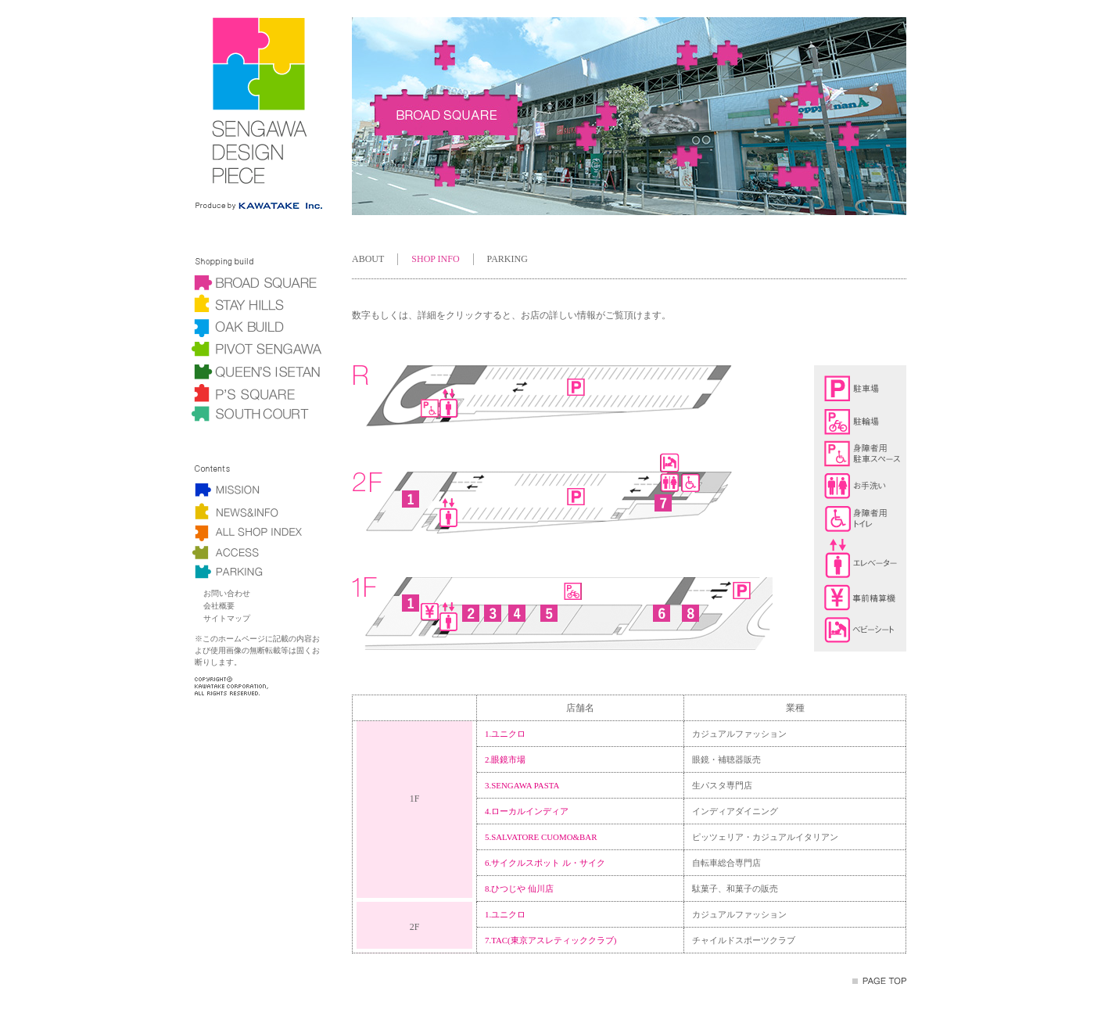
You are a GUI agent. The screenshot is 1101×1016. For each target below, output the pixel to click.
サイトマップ (226, 618)
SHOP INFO (435, 258)
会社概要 (219, 605)
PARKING (507, 258)
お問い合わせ (226, 593)
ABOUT (368, 258)
